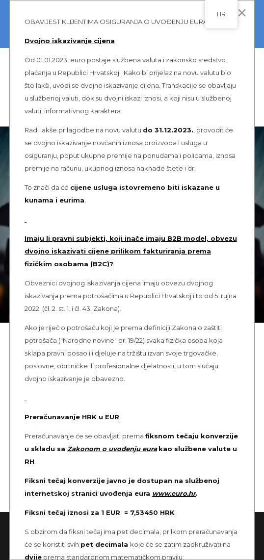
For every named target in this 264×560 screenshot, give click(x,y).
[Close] (242, 12)
